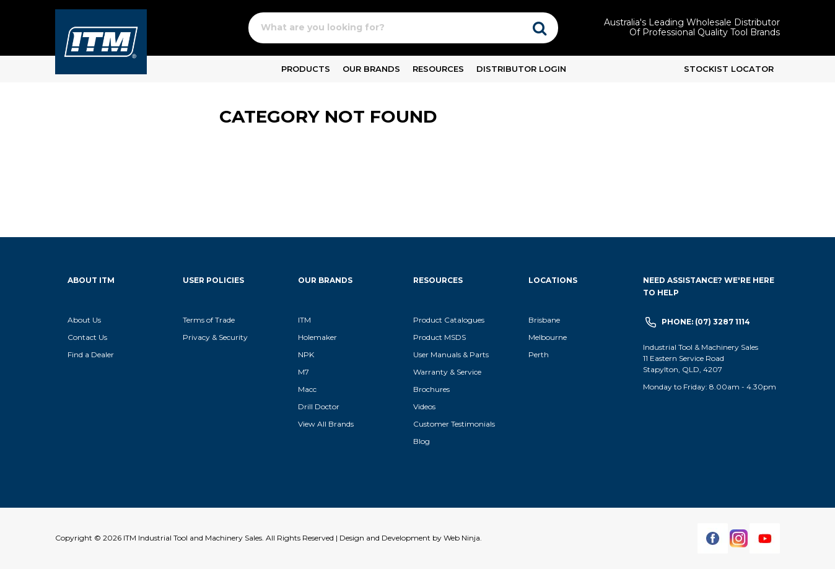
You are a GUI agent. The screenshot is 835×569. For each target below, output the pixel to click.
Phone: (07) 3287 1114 (706, 321)
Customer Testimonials (454, 423)
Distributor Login (521, 69)
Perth (538, 354)
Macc (307, 389)
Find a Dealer (91, 354)
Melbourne (547, 337)
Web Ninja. (463, 537)
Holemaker (317, 337)
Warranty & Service (447, 371)
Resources (438, 69)
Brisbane (544, 319)
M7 (303, 371)
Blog (421, 441)
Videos (424, 406)
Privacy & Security (216, 337)
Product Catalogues (448, 319)
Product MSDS (439, 337)
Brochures (431, 389)
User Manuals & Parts (451, 354)
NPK (306, 354)
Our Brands (371, 69)
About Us (84, 319)
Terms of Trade (209, 319)
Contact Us (87, 337)
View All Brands (326, 423)
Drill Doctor (318, 406)
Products (305, 69)
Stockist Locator (729, 69)
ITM (304, 319)
